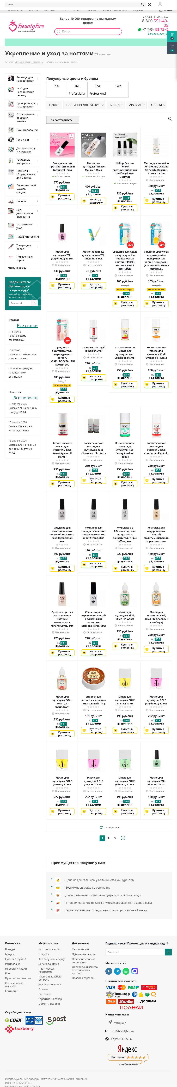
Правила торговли (83, 978)
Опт (64, 10)
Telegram (117, 971)
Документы (80, 943)
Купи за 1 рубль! (15, 959)
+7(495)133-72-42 (121, 1039)
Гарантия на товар (50, 999)
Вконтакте (108, 971)
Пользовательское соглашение (83, 960)
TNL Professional (77, 89)
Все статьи (27, 325)
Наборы (91, 10)
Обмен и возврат (49, 1003)
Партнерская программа (46, 970)
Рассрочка (45, 994)
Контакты (11, 991)
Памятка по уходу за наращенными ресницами (20, 372)
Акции (76, 10)
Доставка (49, 10)
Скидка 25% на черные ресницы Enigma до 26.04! (22, 449)
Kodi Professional (97, 89)
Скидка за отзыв (49, 963)
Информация (48, 943)
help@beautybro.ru (122, 1031)
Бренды (10, 949)
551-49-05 (155, 23)
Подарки (138, 10)
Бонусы (33, 10)
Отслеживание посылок (14, 984)
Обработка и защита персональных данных (85, 970)
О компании (15, 10)
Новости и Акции (16, 968)
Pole (118, 86)
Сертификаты (80, 949)
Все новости (25, 397)
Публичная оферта (84, 954)
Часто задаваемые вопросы (50, 978)
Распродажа (12, 963)
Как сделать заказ (49, 949)
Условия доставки (50, 984)
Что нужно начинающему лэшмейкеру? (17, 335)
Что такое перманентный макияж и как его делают (22, 354)
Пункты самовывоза (18, 978)
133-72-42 (155, 29)
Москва (116, 1023)
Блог (8, 973)
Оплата (43, 989)
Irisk (56, 86)
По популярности (63, 120)
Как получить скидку (114, 10)
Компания (12, 943)
